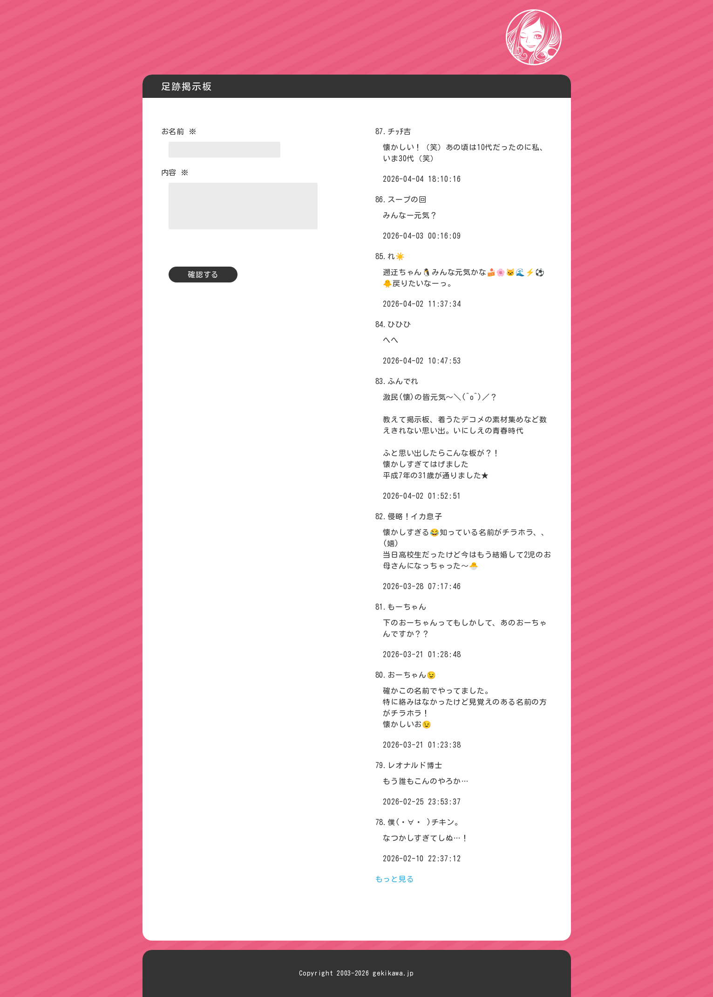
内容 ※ (175, 172)
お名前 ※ (179, 131)
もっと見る (394, 879)
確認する (203, 274)
